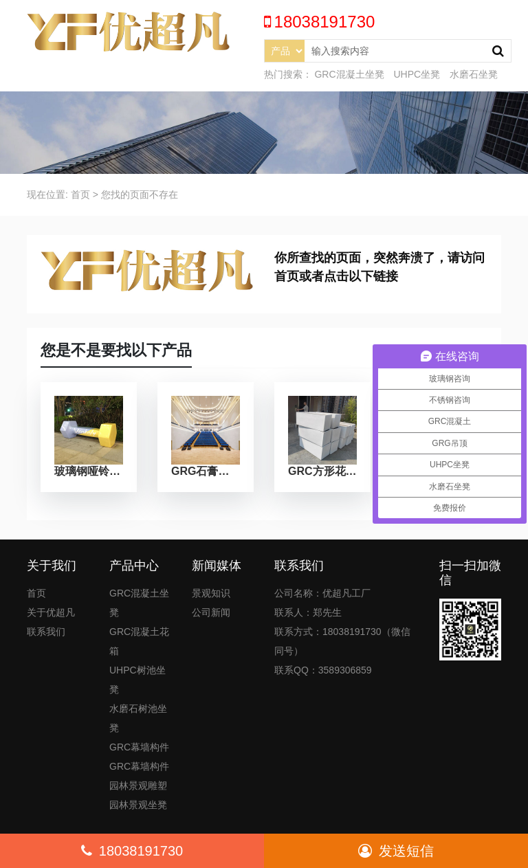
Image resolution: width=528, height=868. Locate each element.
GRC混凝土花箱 (139, 641)
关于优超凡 (51, 612)
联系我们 (46, 631)
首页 (80, 194)
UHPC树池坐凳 (137, 680)
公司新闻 (211, 612)
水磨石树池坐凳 (138, 718)
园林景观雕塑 (138, 785)
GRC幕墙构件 (139, 747)
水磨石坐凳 (474, 74)
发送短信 (396, 850)
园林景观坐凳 (138, 804)
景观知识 (211, 593)
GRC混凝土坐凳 (349, 74)
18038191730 (132, 850)
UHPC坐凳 (416, 74)
